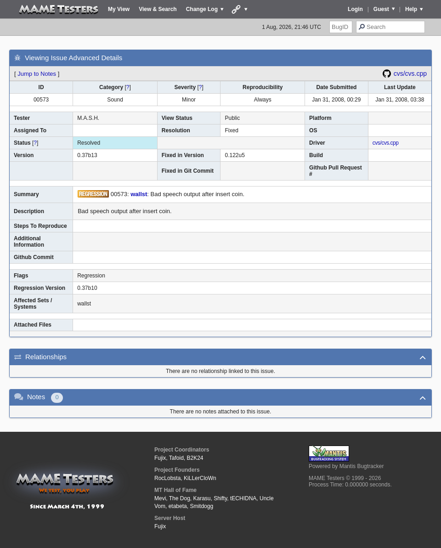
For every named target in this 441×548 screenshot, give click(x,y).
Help (411, 9)
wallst (138, 194)
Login (355, 9)
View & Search (158, 9)
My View (119, 9)
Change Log (202, 9)
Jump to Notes (36, 73)
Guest (381, 9)
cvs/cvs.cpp (410, 73)
